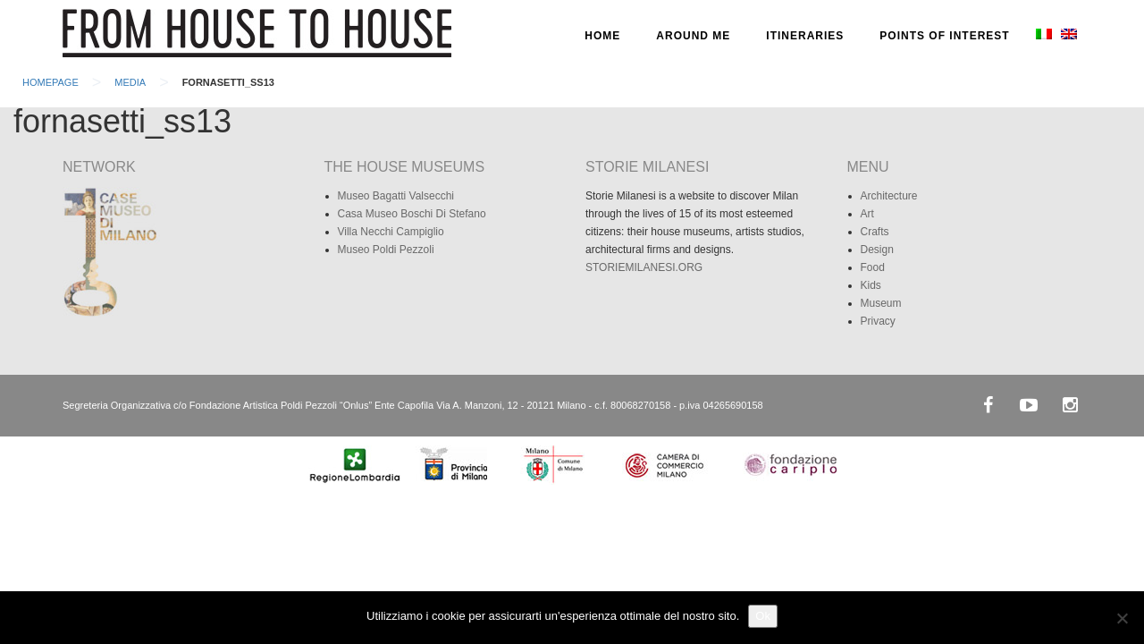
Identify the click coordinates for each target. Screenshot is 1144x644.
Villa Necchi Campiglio (391, 231)
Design (877, 249)
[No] (1122, 618)
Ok (762, 616)
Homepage (50, 82)
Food (873, 267)
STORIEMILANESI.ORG (643, 267)
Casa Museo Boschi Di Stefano (412, 214)
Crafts (875, 231)
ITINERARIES (805, 36)
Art (867, 214)
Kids (871, 285)
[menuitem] (1042, 36)
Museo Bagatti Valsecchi (396, 196)
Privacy (878, 321)
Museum (881, 303)
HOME (602, 36)
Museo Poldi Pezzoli (386, 249)
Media (130, 82)
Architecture (889, 196)
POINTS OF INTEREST (944, 36)
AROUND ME (693, 36)
